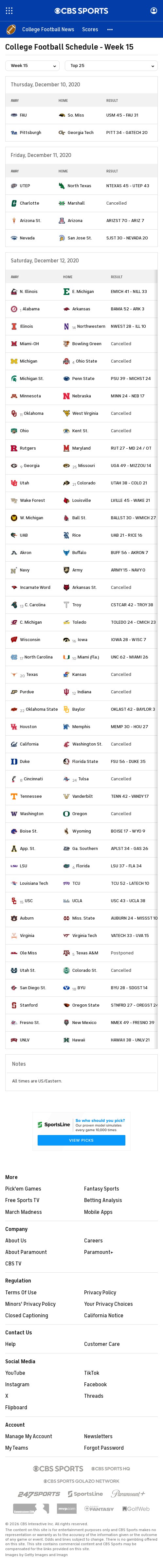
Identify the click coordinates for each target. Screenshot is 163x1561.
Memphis (81, 726)
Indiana (84, 692)
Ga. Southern (85, 848)
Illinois (26, 326)
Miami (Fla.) (88, 657)
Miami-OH (29, 343)
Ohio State (86, 361)
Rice (76, 535)
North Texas (79, 186)
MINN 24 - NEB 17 (128, 396)
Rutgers (28, 448)
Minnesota (30, 396)
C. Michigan (31, 622)
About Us (16, 1241)
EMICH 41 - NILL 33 (129, 291)
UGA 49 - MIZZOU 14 (131, 465)
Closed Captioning (26, 1315)
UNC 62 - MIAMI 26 (129, 657)
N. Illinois (29, 291)
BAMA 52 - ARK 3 (127, 309)
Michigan (28, 361)
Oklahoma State (42, 709)
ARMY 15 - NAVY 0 (128, 570)
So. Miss (76, 115)
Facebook (95, 1384)
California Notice (103, 1315)
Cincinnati (33, 779)
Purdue (27, 692)
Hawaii (78, 1040)
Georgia (32, 465)
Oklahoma (34, 413)
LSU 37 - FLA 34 (126, 866)
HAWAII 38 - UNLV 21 (130, 1040)
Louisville (81, 500)
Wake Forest (32, 500)
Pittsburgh (30, 132)
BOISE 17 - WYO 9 (128, 831)
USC (29, 900)
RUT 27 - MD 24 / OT (131, 448)
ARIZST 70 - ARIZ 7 (125, 220)
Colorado (86, 483)
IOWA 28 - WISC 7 (128, 639)
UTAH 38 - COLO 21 (129, 483)
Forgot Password (104, 1448)
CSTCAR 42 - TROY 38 (132, 605)
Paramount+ (98, 1252)
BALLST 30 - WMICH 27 (133, 518)
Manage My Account (28, 1436)
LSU (23, 866)
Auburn (27, 918)
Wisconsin (30, 639)
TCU (76, 883)
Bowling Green (86, 343)
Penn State (83, 378)
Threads (93, 1396)
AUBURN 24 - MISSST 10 (134, 918)
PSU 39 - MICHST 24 (131, 378)
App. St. (27, 848)
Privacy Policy (100, 1292)
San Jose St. (80, 238)
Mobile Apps (98, 1212)
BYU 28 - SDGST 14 (129, 988)
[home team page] (14, 115)
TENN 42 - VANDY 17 (130, 796)
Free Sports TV (22, 1200)
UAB (24, 535)
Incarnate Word (35, 587)
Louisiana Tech (34, 883)
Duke (25, 761)
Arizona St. (30, 220)
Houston (28, 726)
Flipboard (16, 1407)
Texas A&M (87, 953)
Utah (24, 483)
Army (77, 570)
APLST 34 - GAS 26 (129, 848)
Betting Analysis (103, 1200)
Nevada (27, 238)
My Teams (16, 1448)
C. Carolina (35, 605)
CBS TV (13, 1263)
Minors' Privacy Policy (30, 1304)
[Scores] (90, 29)
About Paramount (26, 1252)
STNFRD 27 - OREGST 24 (135, 1005)
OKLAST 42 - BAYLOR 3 (133, 709)
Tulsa (83, 779)
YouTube (15, 1373)
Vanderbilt (82, 796)
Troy (76, 605)
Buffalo (79, 552)
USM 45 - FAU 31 (122, 115)
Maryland (81, 448)
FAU (23, 115)
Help (10, 1344)
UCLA (77, 900)
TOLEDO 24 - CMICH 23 (133, 622)
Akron (25, 552)
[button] (110, 29)
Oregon (79, 813)
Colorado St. (84, 970)
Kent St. (80, 431)
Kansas (79, 674)
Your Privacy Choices (108, 1304)
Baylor (78, 709)
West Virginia (85, 413)
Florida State (85, 761)
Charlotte (29, 203)
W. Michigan (31, 518)
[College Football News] (48, 29)
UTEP (25, 186)
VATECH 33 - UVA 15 (130, 935)
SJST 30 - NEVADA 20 (127, 238)
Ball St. (79, 518)
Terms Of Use (21, 1292)
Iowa (82, 639)
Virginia (27, 935)
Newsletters (98, 1436)
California (29, 744)
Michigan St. (32, 378)
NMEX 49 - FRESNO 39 (132, 1022)
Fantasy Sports (101, 1189)
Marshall (76, 203)
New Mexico (84, 1022)
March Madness (23, 1212)
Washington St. (87, 744)
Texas (32, 674)
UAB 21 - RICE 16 (126, 535)
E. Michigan (83, 291)
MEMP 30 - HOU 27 (129, 726)
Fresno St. (30, 1022)
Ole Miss (28, 953)
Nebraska (81, 396)
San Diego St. (33, 988)
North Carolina (39, 657)
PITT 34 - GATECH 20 (127, 132)
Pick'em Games (23, 1189)
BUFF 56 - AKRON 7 (129, 552)
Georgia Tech (81, 132)
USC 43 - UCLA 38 (128, 900)
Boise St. (29, 831)
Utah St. (28, 970)
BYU (81, 988)
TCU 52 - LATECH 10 (130, 883)
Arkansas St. (84, 587)
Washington (32, 813)
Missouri (86, 465)
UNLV (24, 1040)
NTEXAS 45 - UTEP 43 (127, 186)
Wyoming (81, 831)
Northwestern (91, 326)
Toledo (79, 622)
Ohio (24, 431)
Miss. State (83, 918)
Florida (83, 866)
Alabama (31, 309)
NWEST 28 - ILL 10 (128, 326)
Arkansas (81, 309)
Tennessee (31, 796)
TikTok (91, 1373)
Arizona (75, 220)
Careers (93, 1241)
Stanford (29, 1005)
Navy (24, 570)
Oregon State (86, 1005)
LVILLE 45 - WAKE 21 (130, 500)
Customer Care (102, 1344)
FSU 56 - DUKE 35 (128, 761)
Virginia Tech (84, 935)
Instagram (17, 1384)
